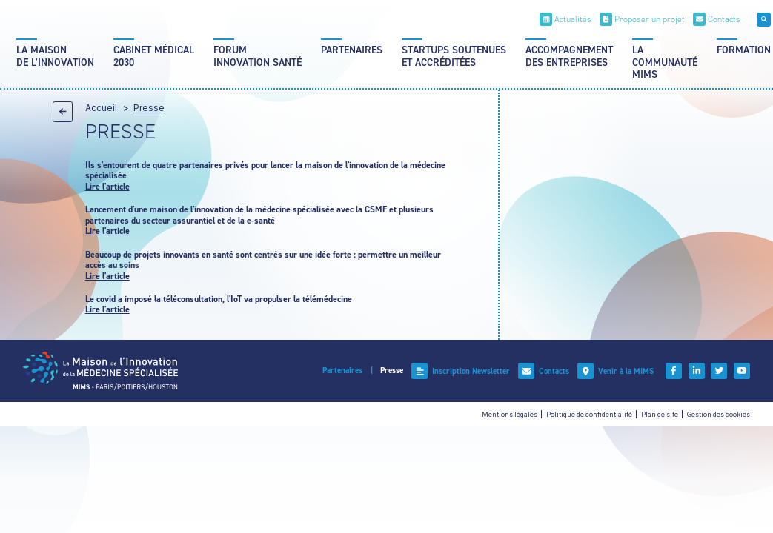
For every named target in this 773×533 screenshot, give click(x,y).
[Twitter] (719, 371)
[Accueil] (100, 370)
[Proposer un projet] (642, 19)
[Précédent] (63, 111)
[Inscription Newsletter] (460, 371)
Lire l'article (107, 186)
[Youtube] (742, 371)
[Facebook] (674, 371)
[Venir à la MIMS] (615, 371)
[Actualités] (565, 19)
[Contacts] (716, 19)
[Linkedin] (697, 371)
